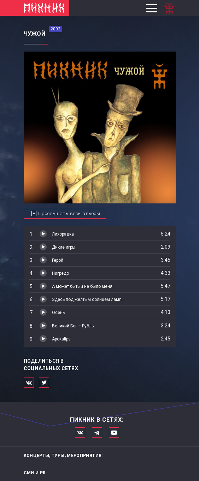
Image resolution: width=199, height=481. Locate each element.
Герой (57, 260)
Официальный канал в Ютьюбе (114, 432)
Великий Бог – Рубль (73, 325)
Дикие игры (63, 247)
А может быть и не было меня (82, 286)
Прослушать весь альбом (69, 213)
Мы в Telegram (97, 432)
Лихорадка (63, 234)
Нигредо (60, 273)
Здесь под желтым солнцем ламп (87, 299)
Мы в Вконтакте (80, 432)
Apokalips (61, 339)
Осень (58, 312)
